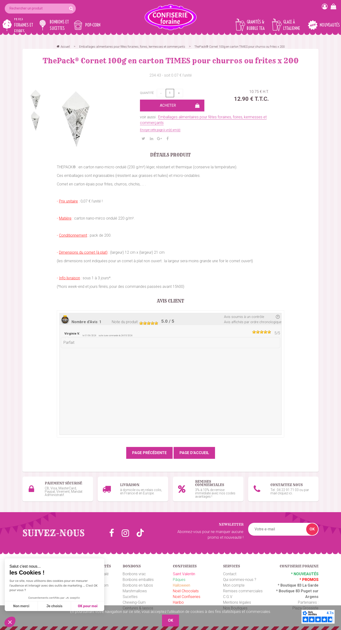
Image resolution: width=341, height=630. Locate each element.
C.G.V (227, 596)
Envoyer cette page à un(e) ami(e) (160, 130)
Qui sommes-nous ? (239, 579)
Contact (229, 574)
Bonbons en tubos (138, 585)
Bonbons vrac (134, 574)
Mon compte (234, 585)
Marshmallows (135, 591)
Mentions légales (237, 602)
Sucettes (130, 596)
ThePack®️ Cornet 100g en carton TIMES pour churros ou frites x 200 (171, 60)
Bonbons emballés (138, 579)
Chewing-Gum (134, 602)
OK (312, 529)
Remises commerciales (243, 591)
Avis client (170, 301)
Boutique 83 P (291, 591)
